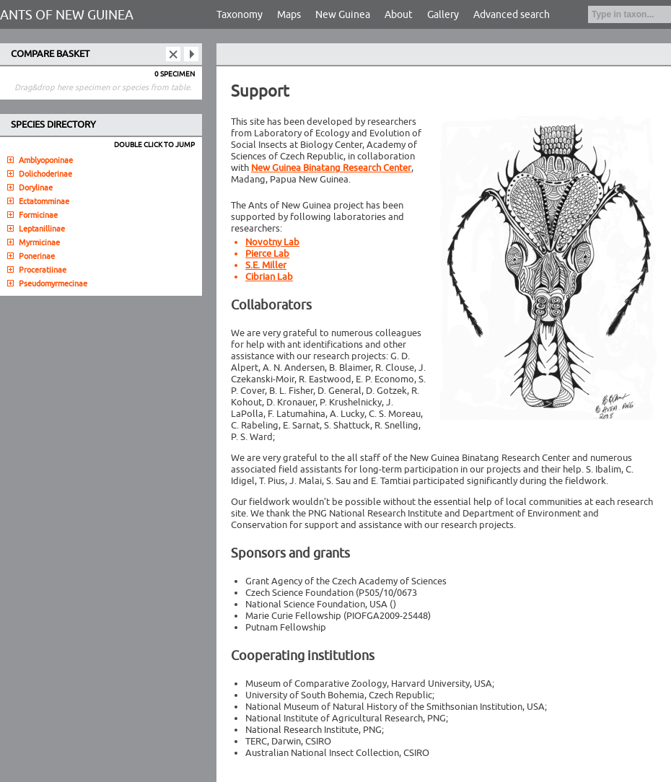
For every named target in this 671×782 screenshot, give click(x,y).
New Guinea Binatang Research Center (331, 168)
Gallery (443, 15)
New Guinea (342, 15)
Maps (289, 15)
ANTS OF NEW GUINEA (66, 15)
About (399, 15)
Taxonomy (239, 15)
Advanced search (511, 15)
